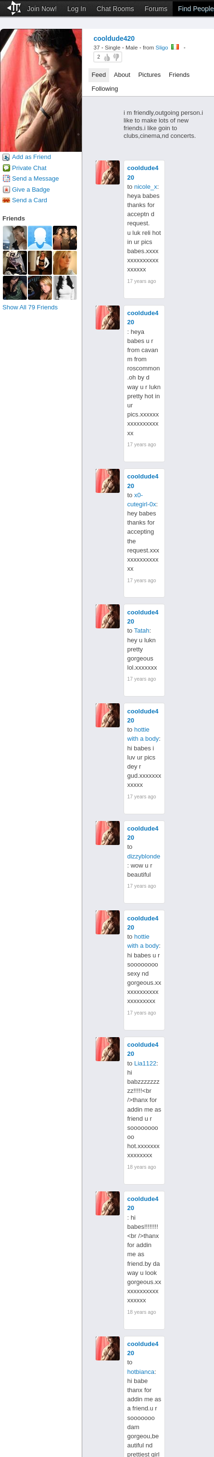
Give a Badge (31, 189)
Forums (156, 8)
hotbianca (140, 1371)
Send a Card (29, 200)
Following (105, 88)
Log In (76, 8)
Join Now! (41, 8)
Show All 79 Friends (30, 307)
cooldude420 (143, 172)
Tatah (142, 630)
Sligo (162, 47)
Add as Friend (31, 156)
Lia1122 (145, 1063)
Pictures (149, 74)
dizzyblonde (144, 856)
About (122, 74)
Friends (179, 74)
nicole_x (145, 186)
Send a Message (35, 178)
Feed (99, 74)
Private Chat (29, 167)
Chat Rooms (115, 8)
